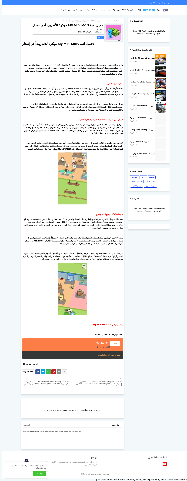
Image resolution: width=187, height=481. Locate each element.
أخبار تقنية (93, 10)
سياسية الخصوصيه (152, 2)
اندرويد (104, 21)
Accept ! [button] (38, 473)
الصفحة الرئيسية (132, 10)
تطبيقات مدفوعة (106, 10)
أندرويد (118, 10)
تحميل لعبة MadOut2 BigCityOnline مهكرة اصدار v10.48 (140, 70)
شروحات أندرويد (76, 10)
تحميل (113, 343)
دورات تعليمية (64, 10)
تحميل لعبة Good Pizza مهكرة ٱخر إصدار (140, 153)
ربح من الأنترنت (135, 186)
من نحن (165, 2)
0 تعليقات (25, 425)
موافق (35, 468)
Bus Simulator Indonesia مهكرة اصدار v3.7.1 (140, 82)
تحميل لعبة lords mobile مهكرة (140, 118)
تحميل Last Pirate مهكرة (138, 142)
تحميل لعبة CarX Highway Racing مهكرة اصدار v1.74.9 (140, 130)
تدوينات (86, 10)
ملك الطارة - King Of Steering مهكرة (140, 94)
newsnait (147, 10)
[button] (158, 9)
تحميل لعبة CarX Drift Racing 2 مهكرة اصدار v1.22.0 (140, 58)
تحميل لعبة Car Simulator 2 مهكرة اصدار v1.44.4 (140, 106)
